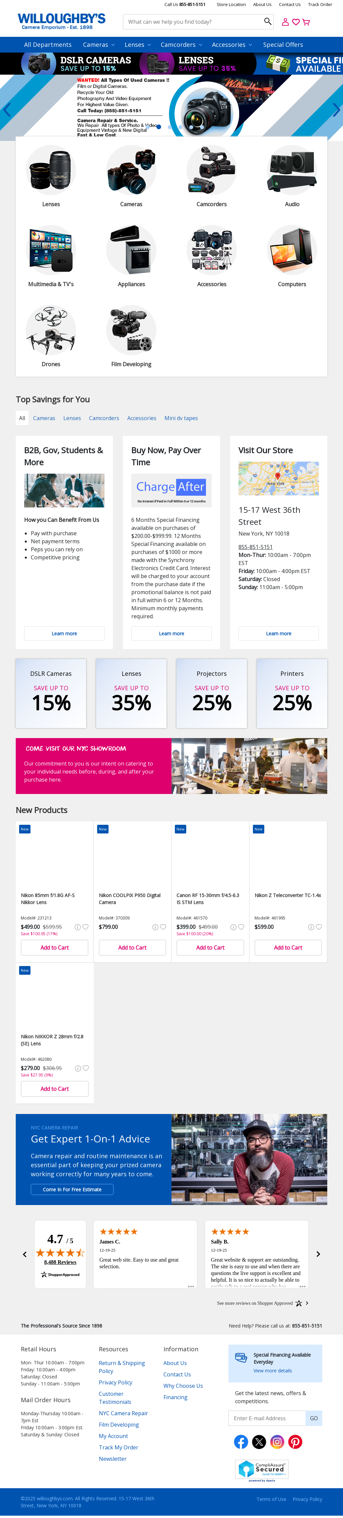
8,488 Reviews (60, 1263)
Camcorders (181, 45)
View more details (273, 1373)
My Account (113, 1438)
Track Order (320, 4)
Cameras (99, 45)
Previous (6, 109)
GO (314, 1420)
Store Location (231, 4)
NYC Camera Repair (123, 1415)
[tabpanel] (171, 108)
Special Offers (283, 45)
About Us (262, 4)
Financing (175, 1399)
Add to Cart (55, 947)
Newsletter (113, 1461)
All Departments (48, 45)
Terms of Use (271, 1501)
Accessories (232, 45)
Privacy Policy (115, 1384)
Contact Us (290, 4)
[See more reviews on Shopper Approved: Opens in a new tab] (255, 1305)
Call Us (184, 4)
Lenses (138, 45)
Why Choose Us (183, 1388)
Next (336, 109)
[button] (24, 1256)
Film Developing (119, 1427)
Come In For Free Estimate (72, 1189)
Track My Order (118, 1449)
